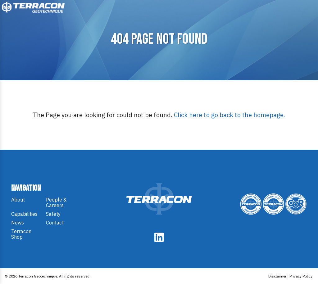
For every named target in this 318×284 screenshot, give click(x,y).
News (17, 222)
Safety (53, 214)
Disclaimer (277, 276)
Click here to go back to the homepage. (229, 115)
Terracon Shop (21, 234)
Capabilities (24, 214)
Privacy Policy (300, 276)
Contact (55, 222)
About (18, 200)
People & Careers (56, 202)
